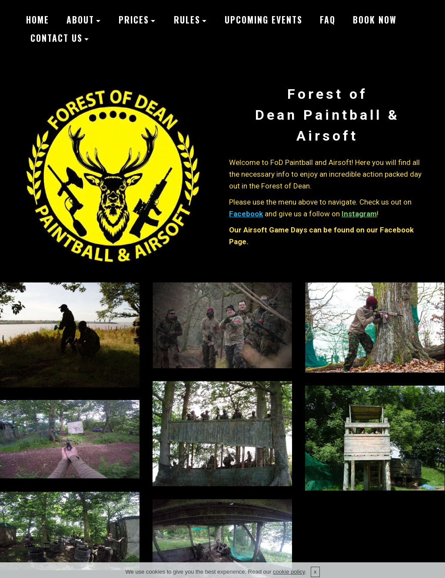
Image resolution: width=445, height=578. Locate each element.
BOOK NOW (375, 19)
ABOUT (80, 19)
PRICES (134, 19)
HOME (37, 19)
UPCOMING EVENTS (263, 19)
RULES (187, 19)
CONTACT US (56, 38)
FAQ (327, 19)
